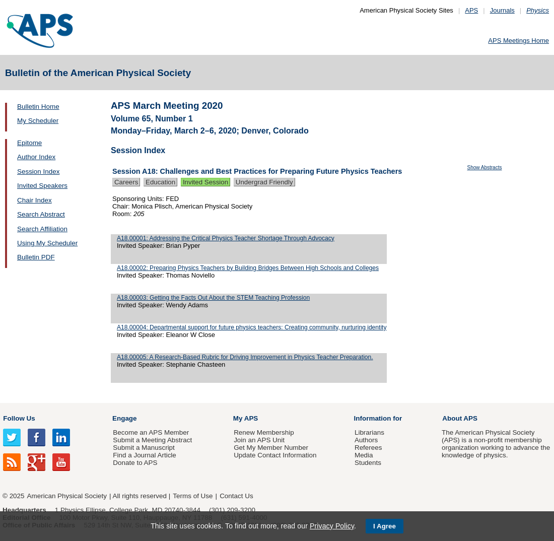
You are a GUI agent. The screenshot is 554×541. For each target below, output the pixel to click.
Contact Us (236, 496)
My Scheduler (37, 120)
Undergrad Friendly (264, 182)
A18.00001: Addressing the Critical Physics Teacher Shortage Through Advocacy (225, 238)
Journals (502, 10)
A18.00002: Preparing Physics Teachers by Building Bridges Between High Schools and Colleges (248, 268)
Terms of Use (193, 496)
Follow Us (19, 418)
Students (368, 462)
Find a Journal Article (144, 455)
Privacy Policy (332, 526)
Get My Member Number (271, 447)
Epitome (29, 143)
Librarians (369, 432)
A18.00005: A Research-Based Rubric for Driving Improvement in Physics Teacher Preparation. (245, 357)
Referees (368, 447)
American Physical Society (67, 496)
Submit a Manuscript (143, 447)
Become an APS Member (151, 432)
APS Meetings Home (518, 40)
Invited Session (205, 182)
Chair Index (34, 200)
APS (471, 10)
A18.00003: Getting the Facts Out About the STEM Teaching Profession (213, 297)
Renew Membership (264, 432)
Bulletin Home (38, 106)
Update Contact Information (275, 455)
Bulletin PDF (36, 257)
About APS (459, 418)
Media (364, 455)
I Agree (384, 526)
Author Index (36, 157)
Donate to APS (135, 462)
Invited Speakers (42, 185)
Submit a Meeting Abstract (152, 440)
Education (160, 182)
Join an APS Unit (259, 440)
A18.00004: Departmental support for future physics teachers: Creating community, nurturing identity (252, 327)
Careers (126, 182)
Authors (366, 440)
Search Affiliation (42, 229)
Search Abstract (41, 214)
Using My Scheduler (47, 243)
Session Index (38, 171)
